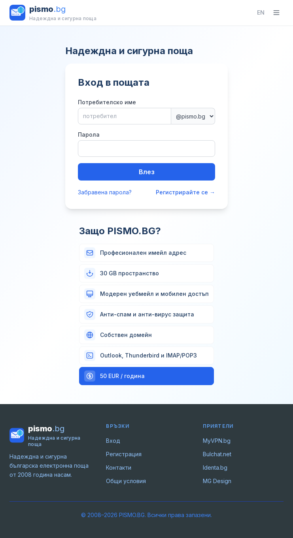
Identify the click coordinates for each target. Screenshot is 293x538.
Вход (113, 440)
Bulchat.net (217, 454)
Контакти (118, 467)
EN (261, 12)
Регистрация (124, 454)
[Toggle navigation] (276, 13)
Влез (147, 172)
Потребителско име (107, 102)
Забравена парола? (105, 192)
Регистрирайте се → (185, 192)
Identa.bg (215, 467)
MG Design (217, 481)
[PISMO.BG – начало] (52, 13)
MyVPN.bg (217, 440)
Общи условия (126, 481)
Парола (89, 134)
